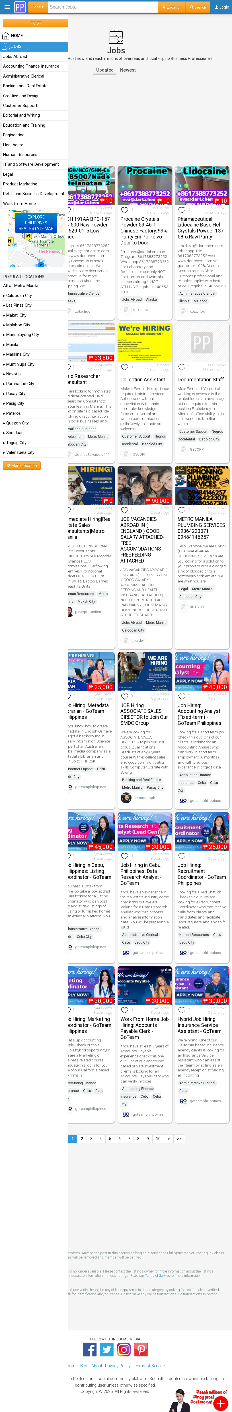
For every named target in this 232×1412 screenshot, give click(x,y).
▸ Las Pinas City (17, 305)
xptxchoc (82, 311)
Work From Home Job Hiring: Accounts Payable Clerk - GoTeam (144, 1028)
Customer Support (136, 436)
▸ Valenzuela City (18, 452)
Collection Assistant (142, 380)
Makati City (86, 602)
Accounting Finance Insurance (31, 66)
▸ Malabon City (16, 325)
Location (172, 7)
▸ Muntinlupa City (18, 364)
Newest (128, 70)
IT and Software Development (31, 164)
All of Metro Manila (20, 285)
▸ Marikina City (16, 354)
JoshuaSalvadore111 (92, 454)
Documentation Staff (201, 380)
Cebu (101, 769)
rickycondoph (144, 798)
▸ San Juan (13, 432)
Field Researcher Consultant (81, 379)
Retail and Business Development (33, 193)
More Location (22, 465)
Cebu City (72, 777)
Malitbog (200, 301)
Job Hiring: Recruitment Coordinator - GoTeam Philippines (202, 874)
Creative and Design (21, 96)
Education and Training (24, 125)
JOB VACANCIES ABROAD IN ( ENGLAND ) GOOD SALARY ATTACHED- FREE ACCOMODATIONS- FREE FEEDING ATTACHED (142, 540)
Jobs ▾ (38, 7)
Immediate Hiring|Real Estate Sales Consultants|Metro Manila (87, 528)
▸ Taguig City (14, 442)
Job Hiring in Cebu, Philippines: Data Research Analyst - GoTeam (141, 874)
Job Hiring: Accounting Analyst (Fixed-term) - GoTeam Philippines (199, 714)
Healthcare (13, 145)
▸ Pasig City (13, 403)
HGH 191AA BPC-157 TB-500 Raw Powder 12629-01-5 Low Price (86, 228)
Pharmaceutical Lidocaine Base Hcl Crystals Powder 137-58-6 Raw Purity (201, 228)
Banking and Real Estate (141, 780)
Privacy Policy (118, 1366)
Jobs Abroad (132, 300)
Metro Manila (98, 437)
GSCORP (139, 454)
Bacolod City (152, 444)
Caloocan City (76, 444)
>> (179, 1138)
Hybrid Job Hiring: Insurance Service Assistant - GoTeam (199, 1025)
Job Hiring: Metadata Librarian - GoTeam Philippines (86, 711)
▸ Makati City (14, 315)
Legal (183, 589)
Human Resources (79, 594)
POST (35, 23)
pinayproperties (88, 612)
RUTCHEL (197, 607)
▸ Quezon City (16, 423)
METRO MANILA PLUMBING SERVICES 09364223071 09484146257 (201, 528)
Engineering (13, 135)
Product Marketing (20, 184)
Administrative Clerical (82, 294)
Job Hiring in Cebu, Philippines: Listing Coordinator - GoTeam (87, 871)
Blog (84, 1366)
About (96, 1366)
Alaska (70, 301)
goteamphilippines (90, 787)
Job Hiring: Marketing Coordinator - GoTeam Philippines (87, 1025)
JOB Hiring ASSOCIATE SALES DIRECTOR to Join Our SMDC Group (144, 714)
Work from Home (19, 203)
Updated (105, 70)
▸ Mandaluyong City (21, 334)
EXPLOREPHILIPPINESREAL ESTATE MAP (36, 223)
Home (71, 1366)
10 (158, 1138)
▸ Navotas (12, 374)
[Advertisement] (116, 120)
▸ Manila (10, 344)
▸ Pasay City (14, 393)
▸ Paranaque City (18, 383)
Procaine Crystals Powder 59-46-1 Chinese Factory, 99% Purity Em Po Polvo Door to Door (143, 231)
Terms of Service (157, 1275)
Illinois (184, 301)
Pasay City (155, 788)
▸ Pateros (12, 413)
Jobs (12, 47)
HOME (12, 36)
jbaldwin (140, 640)
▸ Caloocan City (17, 295)
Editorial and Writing (21, 115)
